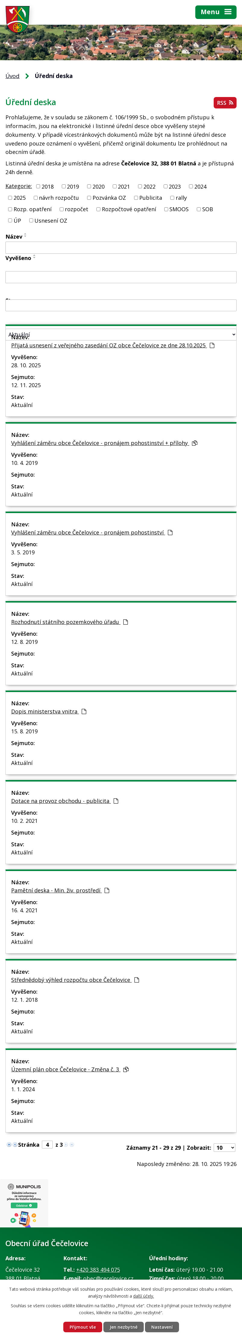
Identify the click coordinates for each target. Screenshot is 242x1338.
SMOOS (179, 209)
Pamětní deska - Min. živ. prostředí (60, 890)
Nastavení (162, 1327)
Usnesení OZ (50, 220)
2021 (124, 186)
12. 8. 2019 (24, 641)
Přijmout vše (83, 1327)
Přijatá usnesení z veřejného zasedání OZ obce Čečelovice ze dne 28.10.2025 (112, 345)
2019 (73, 186)
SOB (207, 209)
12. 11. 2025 (26, 385)
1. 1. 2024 (23, 1089)
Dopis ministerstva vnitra (48, 711)
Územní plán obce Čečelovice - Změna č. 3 (70, 1069)
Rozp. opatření (33, 209)
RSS (225, 102)
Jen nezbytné (123, 1327)
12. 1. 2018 (24, 999)
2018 (48, 186)
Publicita (150, 197)
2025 (20, 197)
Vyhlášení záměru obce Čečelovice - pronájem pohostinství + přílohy (104, 443)
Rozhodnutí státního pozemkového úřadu (69, 621)
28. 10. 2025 (26, 365)
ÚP (17, 220)
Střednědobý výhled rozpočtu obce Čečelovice (75, 979)
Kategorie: (18, 186)
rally (181, 197)
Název (13, 236)
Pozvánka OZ (109, 197)
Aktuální (22, 405)
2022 (149, 186)
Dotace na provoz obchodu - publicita (64, 800)
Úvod (12, 76)
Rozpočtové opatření (129, 209)
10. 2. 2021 (24, 820)
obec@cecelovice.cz (108, 1278)
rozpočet (76, 209)
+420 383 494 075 (98, 1269)
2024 (200, 186)
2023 (175, 186)
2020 (99, 186)
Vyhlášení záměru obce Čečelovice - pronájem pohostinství (91, 532)
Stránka (28, 1144)
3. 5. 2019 (23, 552)
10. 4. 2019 (24, 462)
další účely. (143, 1296)
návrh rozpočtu (59, 197)
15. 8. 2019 (24, 731)
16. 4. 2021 (24, 910)
